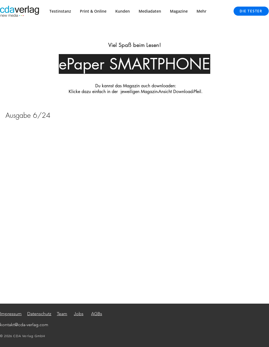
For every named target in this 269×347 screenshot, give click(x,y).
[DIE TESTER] (251, 11)
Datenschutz (39, 313)
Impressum (11, 313)
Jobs (78, 313)
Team (62, 313)
